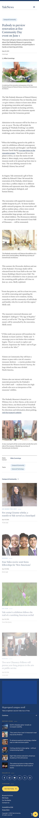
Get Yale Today (10, 789)
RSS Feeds (5, 798)
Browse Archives (7, 795)
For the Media (6, 800)
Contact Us (5, 803)
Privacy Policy (6, 810)
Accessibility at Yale (7, 807)
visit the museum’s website (11, 414)
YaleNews (8, 7)
